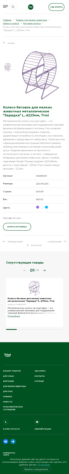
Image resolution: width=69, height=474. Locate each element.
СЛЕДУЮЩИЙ (54, 242)
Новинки (7, 397)
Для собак (8, 376)
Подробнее (44, 464)
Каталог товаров (12, 371)
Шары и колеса (11, 23)
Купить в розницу (17, 227)
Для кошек (8, 381)
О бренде (39, 381)
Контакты (39, 376)
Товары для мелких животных (31, 20)
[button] (44, 270)
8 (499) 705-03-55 (11, 429)
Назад (11, 43)
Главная (7, 20)
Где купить (56, 7)
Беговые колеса (32, 23)
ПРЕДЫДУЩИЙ (15, 242)
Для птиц (8, 391)
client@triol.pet (42, 429)
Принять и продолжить (36, 469)
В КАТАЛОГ (36, 245)
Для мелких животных (14, 386)
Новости (7, 402)
